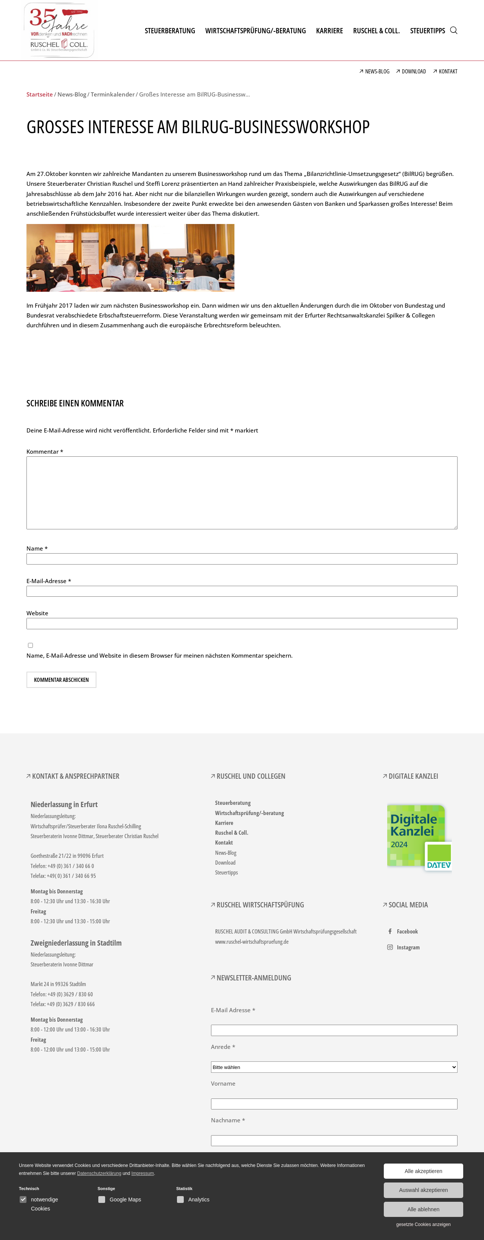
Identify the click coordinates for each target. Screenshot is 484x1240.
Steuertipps (226, 872)
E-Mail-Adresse (48, 581)
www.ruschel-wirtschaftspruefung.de (252, 941)
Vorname (223, 1083)
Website (37, 613)
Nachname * (228, 1120)
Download (225, 862)
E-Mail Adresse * (233, 1010)
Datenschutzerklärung (99, 1173)
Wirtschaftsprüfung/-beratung (249, 813)
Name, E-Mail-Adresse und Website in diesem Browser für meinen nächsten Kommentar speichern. (159, 655)
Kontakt (224, 842)
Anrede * (223, 1046)
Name (37, 548)
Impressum (143, 1173)
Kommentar (44, 451)
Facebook (407, 931)
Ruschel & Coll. (231, 832)
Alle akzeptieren (423, 1171)
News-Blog (225, 852)
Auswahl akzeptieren (423, 1190)
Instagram (408, 947)
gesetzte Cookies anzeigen (423, 1224)
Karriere (224, 822)
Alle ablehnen (424, 1209)
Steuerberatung (233, 802)
